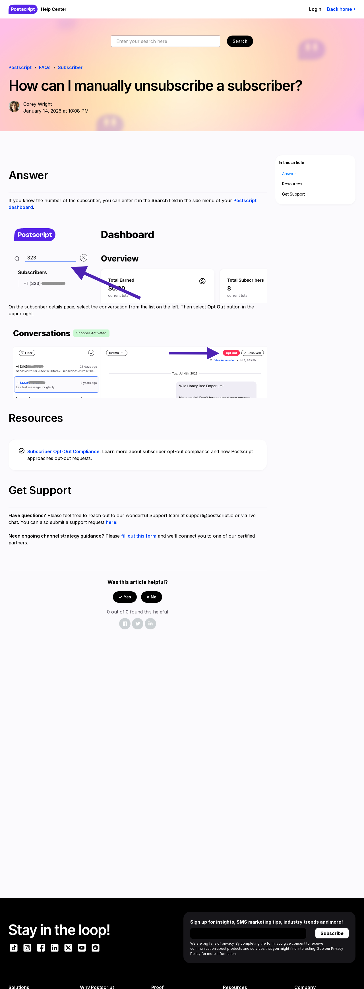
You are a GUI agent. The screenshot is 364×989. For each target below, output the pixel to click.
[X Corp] (137, 623)
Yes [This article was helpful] (127, 596)
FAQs (45, 67)
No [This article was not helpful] (153, 596)
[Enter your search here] (165, 41)
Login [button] (315, 9)
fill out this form (138, 536)
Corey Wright (37, 104)
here (111, 522)
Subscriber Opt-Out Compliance (63, 451)
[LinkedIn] (150, 623)
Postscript (20, 67)
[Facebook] (125, 623)
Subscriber (70, 67)
